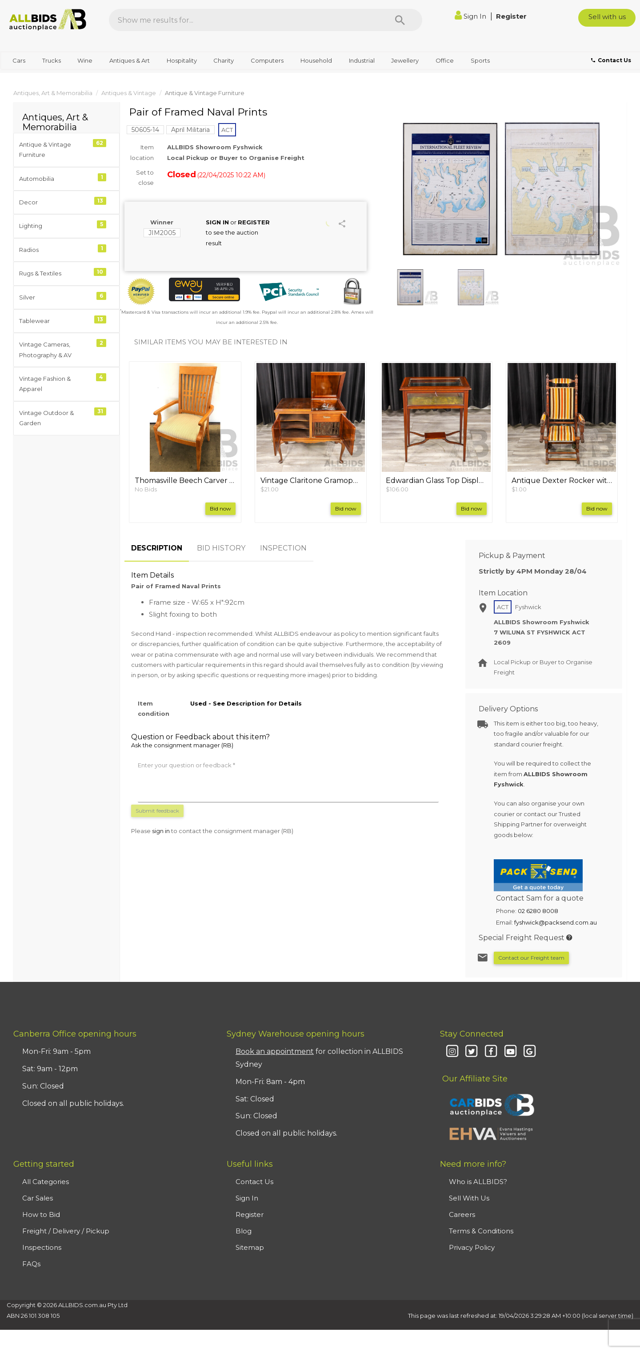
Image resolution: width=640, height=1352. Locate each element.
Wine (84, 60)
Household (316, 60)
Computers (267, 60)
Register (511, 16)
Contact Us (254, 1181)
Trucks (51, 60)
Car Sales (37, 1198)
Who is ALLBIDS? (478, 1181)
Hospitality (182, 60)
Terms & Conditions (481, 1231)
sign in (161, 830)
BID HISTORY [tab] (221, 548)
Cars (18, 60)
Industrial (362, 60)
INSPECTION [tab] (283, 548)
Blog (244, 1231)
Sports (480, 60)
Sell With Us (469, 1198)
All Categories (45, 1181)
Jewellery (405, 60)
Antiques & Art (129, 60)
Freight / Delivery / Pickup (65, 1231)
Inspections (41, 1247)
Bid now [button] (220, 508)
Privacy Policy (472, 1247)
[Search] (400, 20)
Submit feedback (157, 810)
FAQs (31, 1264)
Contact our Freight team (531, 957)
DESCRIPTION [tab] (156, 548)
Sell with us (607, 16)
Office (445, 60)
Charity (223, 60)
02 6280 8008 (538, 910)
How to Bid (41, 1214)
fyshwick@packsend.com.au (555, 922)
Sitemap (250, 1247)
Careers (462, 1214)
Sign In (471, 16)
